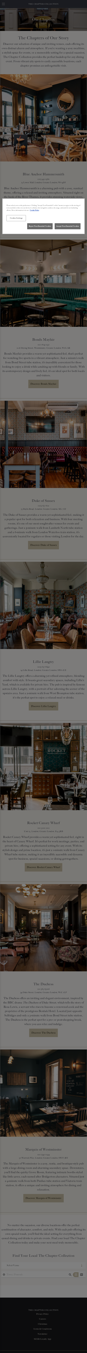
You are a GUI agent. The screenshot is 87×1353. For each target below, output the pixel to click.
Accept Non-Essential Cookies (67, 226)
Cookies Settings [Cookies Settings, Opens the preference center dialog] (16, 218)
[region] (43, 216)
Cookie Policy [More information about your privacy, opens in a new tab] (34, 210)
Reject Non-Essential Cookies (40, 226)
